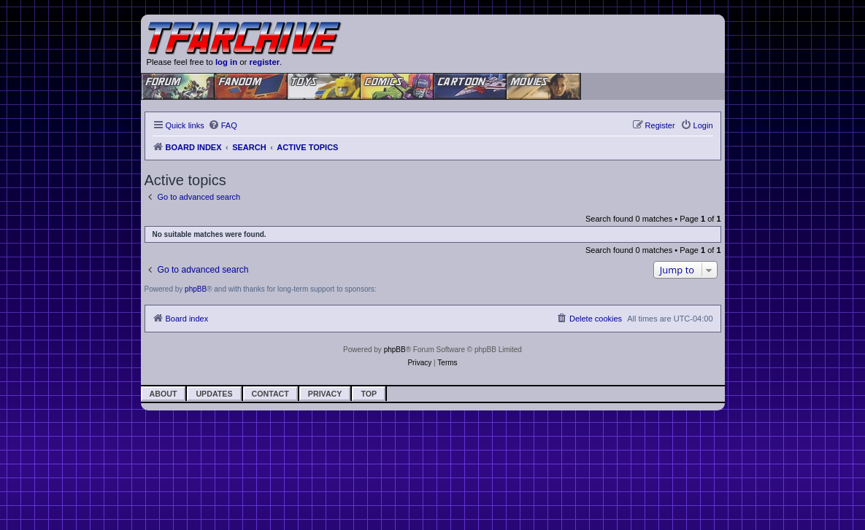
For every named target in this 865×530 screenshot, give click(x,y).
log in (226, 62)
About (163, 393)
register (265, 62)
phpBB (196, 289)
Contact (270, 393)
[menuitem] (222, 125)
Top (369, 393)
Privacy (325, 393)
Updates (214, 393)
